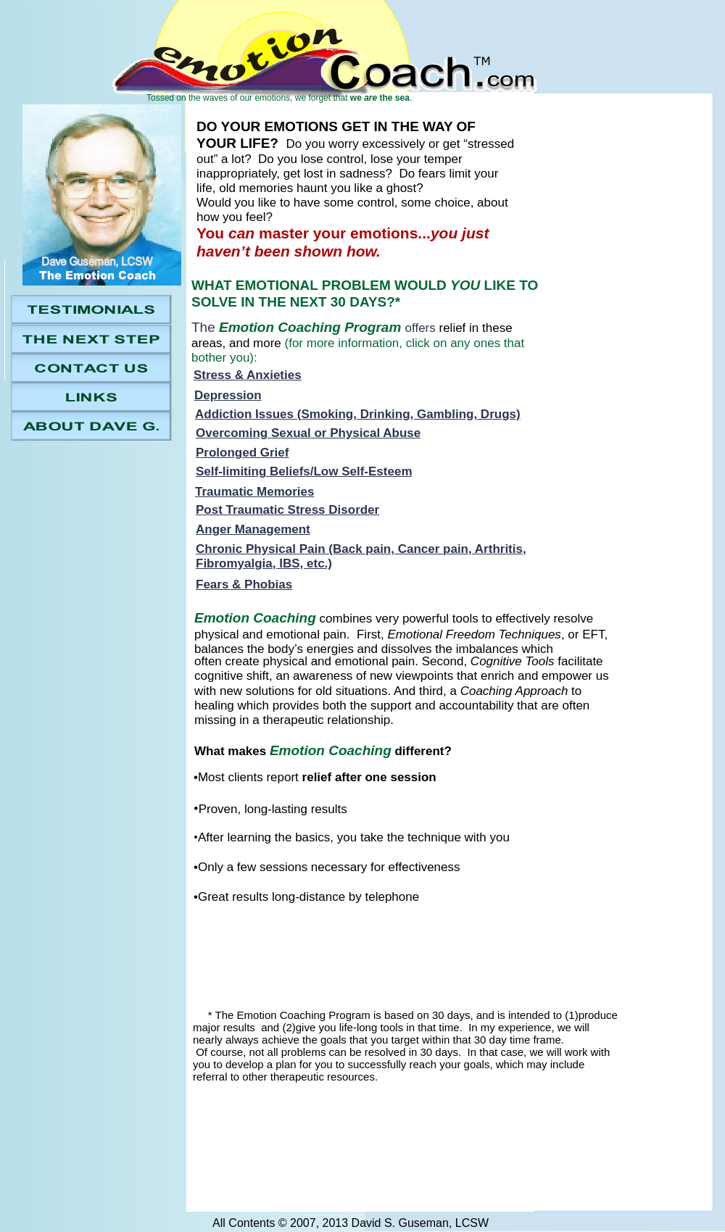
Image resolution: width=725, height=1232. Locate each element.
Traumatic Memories (254, 492)
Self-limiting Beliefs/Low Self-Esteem (304, 471)
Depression (228, 395)
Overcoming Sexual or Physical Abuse (308, 433)
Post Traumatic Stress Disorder (287, 510)
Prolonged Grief (242, 452)
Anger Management (253, 529)
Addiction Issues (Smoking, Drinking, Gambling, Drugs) (358, 414)
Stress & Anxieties (248, 375)
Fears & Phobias (244, 584)
